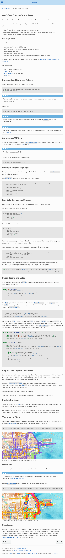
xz (7, 69)
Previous (6, 542)
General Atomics (21, 548)
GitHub (56, 554)
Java (5, 71)
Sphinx (10, 554)
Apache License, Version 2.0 (22, 550)
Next (59, 542)
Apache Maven (8, 73)
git (6, 75)
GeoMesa (34, 2)
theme (19, 554)
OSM (23, 144)
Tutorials (7, 9)
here (29, 144)
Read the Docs (32, 554)
